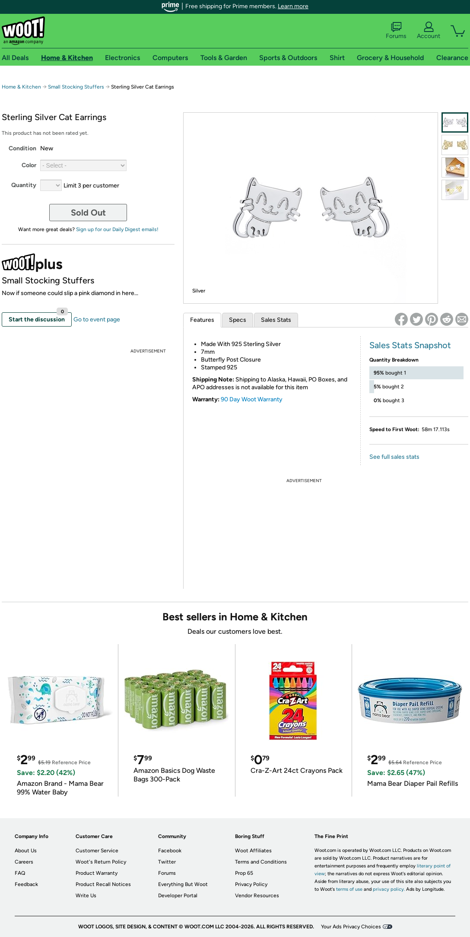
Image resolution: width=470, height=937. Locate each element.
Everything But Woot (183, 884)
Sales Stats (276, 320)
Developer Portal (177, 896)
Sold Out (88, 212)
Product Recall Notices (103, 884)
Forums (396, 31)
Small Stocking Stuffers (76, 87)
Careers (24, 862)
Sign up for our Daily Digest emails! (117, 229)
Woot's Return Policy (101, 862)
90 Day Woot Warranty (252, 399)
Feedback (26, 884)
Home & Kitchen (21, 87)
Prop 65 (244, 873)
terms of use (349, 889)
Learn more (293, 6)
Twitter (167, 862)
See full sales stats (394, 457)
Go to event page (96, 319)
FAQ (20, 873)
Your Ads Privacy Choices (351, 927)
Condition (22, 148)
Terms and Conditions (261, 862)
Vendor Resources (257, 896)
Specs (237, 320)
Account (428, 31)
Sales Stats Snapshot (410, 345)
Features (202, 320)
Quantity (23, 185)
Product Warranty (97, 873)
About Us (26, 851)
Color (29, 165)
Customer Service (97, 851)
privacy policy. (389, 889)
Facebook (169, 851)
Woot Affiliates (253, 851)
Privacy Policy (251, 884)
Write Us (86, 896)
